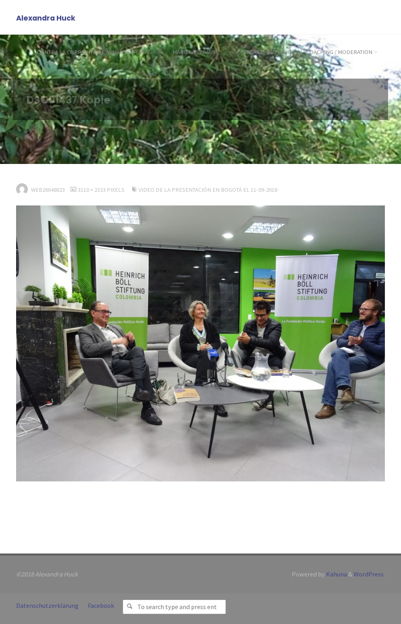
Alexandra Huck (45, 18)
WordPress (368, 574)
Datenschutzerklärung (47, 605)
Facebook (101, 605)
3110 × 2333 (92, 189)
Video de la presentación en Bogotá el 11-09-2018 (208, 189)
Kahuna (336, 574)
